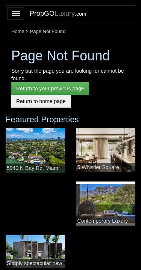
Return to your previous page (50, 89)
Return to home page (41, 101)
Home (17, 31)
